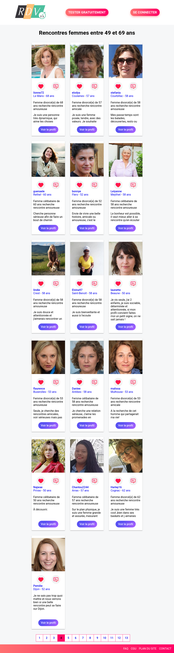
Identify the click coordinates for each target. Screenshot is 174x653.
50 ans (126, 293)
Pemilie (37, 585)
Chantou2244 (80, 487)
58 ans (129, 96)
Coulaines (78, 96)
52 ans (84, 194)
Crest (36, 293)
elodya (76, 92)
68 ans (50, 96)
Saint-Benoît (79, 293)
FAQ (125, 648)
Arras (75, 490)
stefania (116, 92)
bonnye (76, 191)
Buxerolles (39, 391)
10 (104, 638)
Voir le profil (48, 129)
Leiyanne (116, 191)
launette (116, 290)
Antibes (76, 391)
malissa (115, 388)
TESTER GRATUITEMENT (87, 12)
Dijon (36, 589)
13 (126, 638)
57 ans (90, 96)
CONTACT (165, 648)
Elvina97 (77, 290)
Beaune (115, 293)
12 (119, 638)
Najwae (37, 487)
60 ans (47, 194)
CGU (133, 648)
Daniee (76, 388)
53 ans (52, 391)
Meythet (116, 194)
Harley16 (116, 487)
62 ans (126, 490)
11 (111, 638)
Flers (75, 194)
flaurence (39, 388)
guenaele (38, 191)
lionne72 (38, 92)
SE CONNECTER (145, 12)
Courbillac (117, 96)
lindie (36, 290)
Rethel (37, 194)
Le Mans (38, 96)
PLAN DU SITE (148, 648)
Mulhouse (117, 391)
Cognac (115, 490)
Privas (37, 490)
